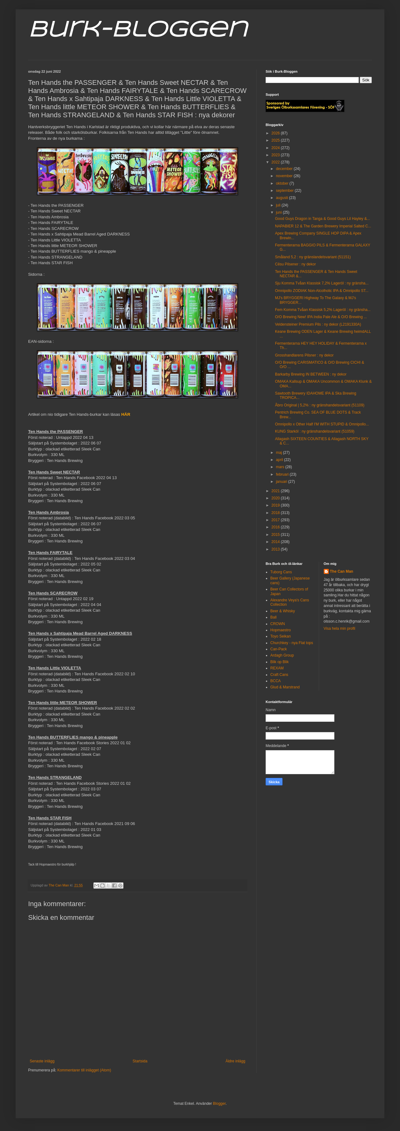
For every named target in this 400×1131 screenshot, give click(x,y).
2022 (276, 162)
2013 (276, 549)
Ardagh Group (282, 655)
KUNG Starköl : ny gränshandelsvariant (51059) (314, 431)
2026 (276, 133)
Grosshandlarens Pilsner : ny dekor (304, 355)
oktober (282, 183)
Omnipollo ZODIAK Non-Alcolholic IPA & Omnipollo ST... (321, 291)
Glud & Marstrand (285, 687)
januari (282, 481)
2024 (276, 148)
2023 (276, 155)
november (285, 176)
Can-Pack (278, 649)
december (285, 169)
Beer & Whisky (282, 611)
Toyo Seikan (280, 636)
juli (279, 205)
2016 (276, 527)
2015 (276, 534)
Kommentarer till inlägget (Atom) (84, 1070)
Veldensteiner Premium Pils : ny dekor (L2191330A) (318, 324)
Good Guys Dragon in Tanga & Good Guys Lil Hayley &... (322, 218)
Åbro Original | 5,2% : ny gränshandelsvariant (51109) (319, 405)
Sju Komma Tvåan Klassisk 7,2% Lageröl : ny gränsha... (321, 283)
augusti (282, 198)
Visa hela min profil (339, 628)
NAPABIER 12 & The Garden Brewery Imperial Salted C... (323, 226)
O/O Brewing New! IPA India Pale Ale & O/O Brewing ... (321, 317)
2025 (276, 140)
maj (279, 452)
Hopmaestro (280, 630)
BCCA (275, 681)
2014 (276, 542)
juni (279, 212)
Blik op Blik (279, 662)
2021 (276, 491)
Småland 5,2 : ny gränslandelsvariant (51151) (313, 257)
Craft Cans (279, 674)
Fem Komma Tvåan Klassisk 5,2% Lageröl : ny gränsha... (323, 310)
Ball (273, 617)
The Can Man (341, 571)
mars (280, 467)
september (285, 190)
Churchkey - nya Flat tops (291, 643)
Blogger (219, 1103)
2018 (276, 513)
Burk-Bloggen (137, 30)
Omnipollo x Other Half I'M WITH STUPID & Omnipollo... (322, 424)
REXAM (277, 668)
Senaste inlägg (42, 1061)
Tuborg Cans (281, 572)
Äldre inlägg (235, 1061)
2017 (276, 520)
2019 (276, 505)
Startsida (139, 1061)
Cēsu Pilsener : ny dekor (295, 264)
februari (283, 474)
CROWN (277, 624)
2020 (276, 498)
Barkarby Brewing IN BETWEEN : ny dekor (311, 374)
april (280, 460)
